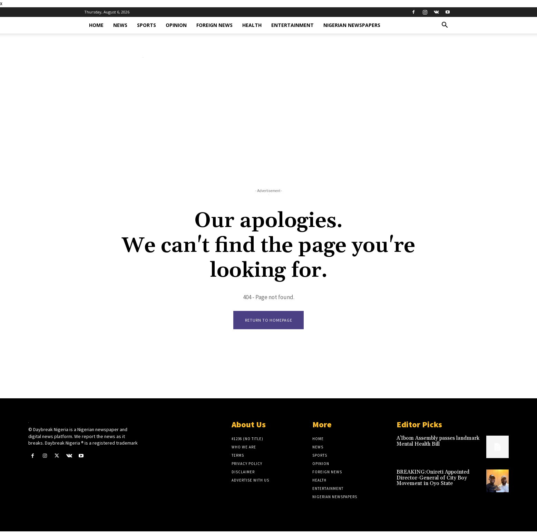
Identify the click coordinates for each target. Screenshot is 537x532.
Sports (146, 25)
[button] (444, 25)
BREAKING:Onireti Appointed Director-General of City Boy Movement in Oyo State (433, 478)
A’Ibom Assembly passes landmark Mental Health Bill (438, 442)
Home (96, 25)
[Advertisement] (268, 124)
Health (252, 25)
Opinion (176, 25)
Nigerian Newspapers (351, 25)
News (120, 25)
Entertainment (292, 25)
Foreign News (214, 25)
